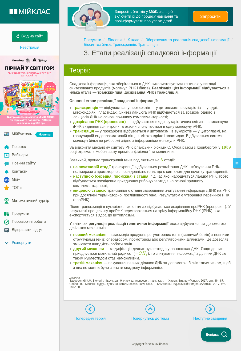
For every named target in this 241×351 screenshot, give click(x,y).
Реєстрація (29, 47)
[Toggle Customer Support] (216, 334)
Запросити (210, 16)
